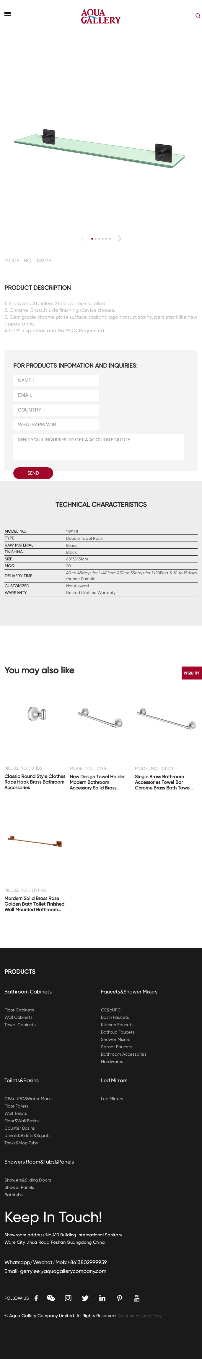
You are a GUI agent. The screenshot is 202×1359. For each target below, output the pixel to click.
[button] (119, 238)
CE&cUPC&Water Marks (28, 1098)
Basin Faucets (115, 1017)
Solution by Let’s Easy (140, 1316)
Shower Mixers (115, 1039)
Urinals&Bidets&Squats (28, 1135)
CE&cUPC (111, 1010)
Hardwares (112, 1061)
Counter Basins (19, 1128)
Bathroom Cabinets (28, 991)
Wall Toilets (15, 1113)
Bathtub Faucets (118, 1032)
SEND (33, 473)
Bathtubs (13, 1194)
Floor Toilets (16, 1106)
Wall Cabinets (18, 1017)
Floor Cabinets (19, 1010)
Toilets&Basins (21, 1080)
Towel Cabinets (20, 1024)
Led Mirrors (114, 1080)
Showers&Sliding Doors (28, 1180)
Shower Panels (19, 1187)
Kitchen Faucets (117, 1024)
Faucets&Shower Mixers (130, 991)
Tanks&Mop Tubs (21, 1143)
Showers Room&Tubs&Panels (39, 1162)
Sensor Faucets (117, 1046)
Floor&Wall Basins (22, 1120)
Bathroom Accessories (124, 1054)
